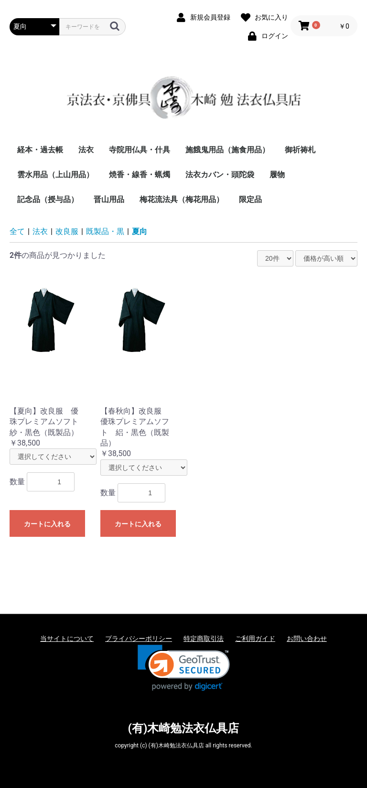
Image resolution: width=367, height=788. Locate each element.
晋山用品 (109, 199)
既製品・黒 (105, 231)
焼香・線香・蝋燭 (139, 174)
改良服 (66, 231)
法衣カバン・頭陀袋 (219, 174)
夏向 (139, 231)
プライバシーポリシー (138, 638)
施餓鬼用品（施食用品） (227, 149)
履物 (277, 174)
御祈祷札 (300, 149)
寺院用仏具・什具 (139, 149)
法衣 (86, 149)
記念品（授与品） (47, 199)
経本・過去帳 (40, 149)
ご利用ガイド (255, 638)
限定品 (250, 199)
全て (17, 231)
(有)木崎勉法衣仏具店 (183, 728)
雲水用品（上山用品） (55, 174)
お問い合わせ (307, 638)
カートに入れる (47, 524)
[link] (184, 668)
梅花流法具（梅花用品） (182, 199)
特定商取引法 (204, 638)
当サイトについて (67, 638)
